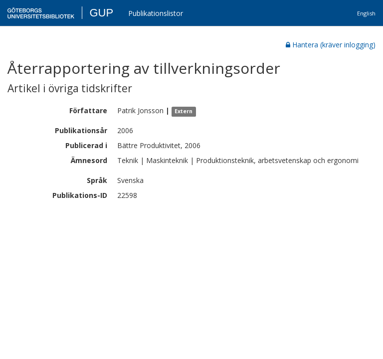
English (366, 13)
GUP (101, 12)
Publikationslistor (155, 13)
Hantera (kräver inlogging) (331, 44)
